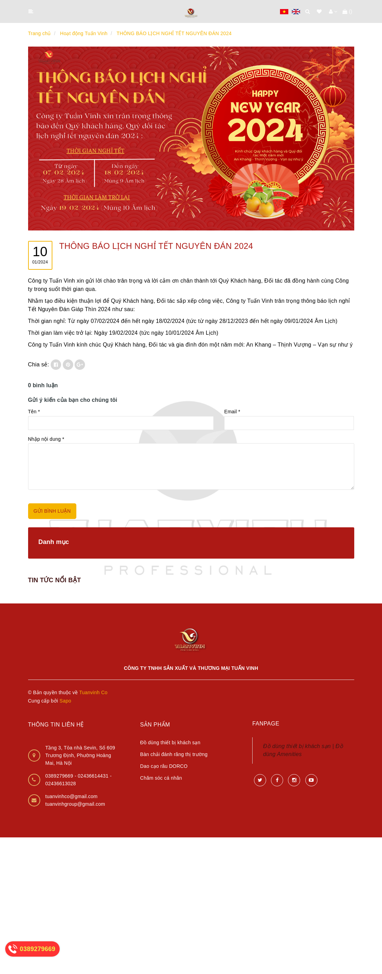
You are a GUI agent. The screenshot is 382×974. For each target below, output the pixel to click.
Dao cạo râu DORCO (164, 766)
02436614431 (94, 776)
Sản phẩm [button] (155, 725)
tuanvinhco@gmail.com (71, 796)
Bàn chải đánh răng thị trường (173, 754)
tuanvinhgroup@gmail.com (75, 804)
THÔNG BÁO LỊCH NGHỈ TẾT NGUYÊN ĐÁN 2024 (156, 246)
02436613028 (60, 783)
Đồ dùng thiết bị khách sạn (170, 742)
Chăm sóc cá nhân (161, 778)
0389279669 (60, 776)
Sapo (65, 701)
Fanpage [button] (265, 724)
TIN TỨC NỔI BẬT (54, 580)
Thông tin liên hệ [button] (56, 725)
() (347, 11)
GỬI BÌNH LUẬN (52, 511)
